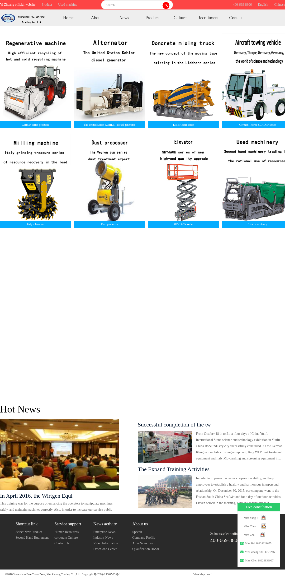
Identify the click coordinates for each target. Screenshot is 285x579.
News (124, 17)
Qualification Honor (145, 549)
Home (68, 17)
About (96, 17)
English (263, 4)
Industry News (103, 537)
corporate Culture (66, 537)
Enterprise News (104, 532)
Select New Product (28, 532)
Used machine (67, 4)
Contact (235, 17)
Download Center (105, 549)
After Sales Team (143, 543)
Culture (180, 17)
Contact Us (61, 543)
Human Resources (66, 532)
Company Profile (143, 537)
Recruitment (207, 17)
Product (47, 4)
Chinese (279, 4)
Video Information (105, 543)
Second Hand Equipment (32, 537)
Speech (137, 532)
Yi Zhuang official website (17, 4)
